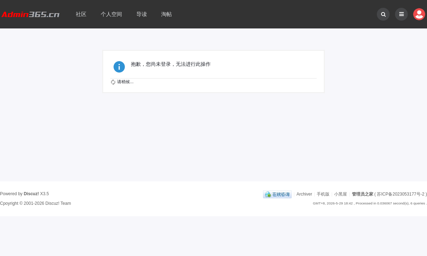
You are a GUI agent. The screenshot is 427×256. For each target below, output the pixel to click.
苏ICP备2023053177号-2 (400, 194)
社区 (81, 14)
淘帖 (166, 14)
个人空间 (111, 14)
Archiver (304, 194)
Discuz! (31, 193)
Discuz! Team (58, 203)
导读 (141, 14)
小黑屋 (340, 194)
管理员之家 (362, 194)
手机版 (323, 194)
